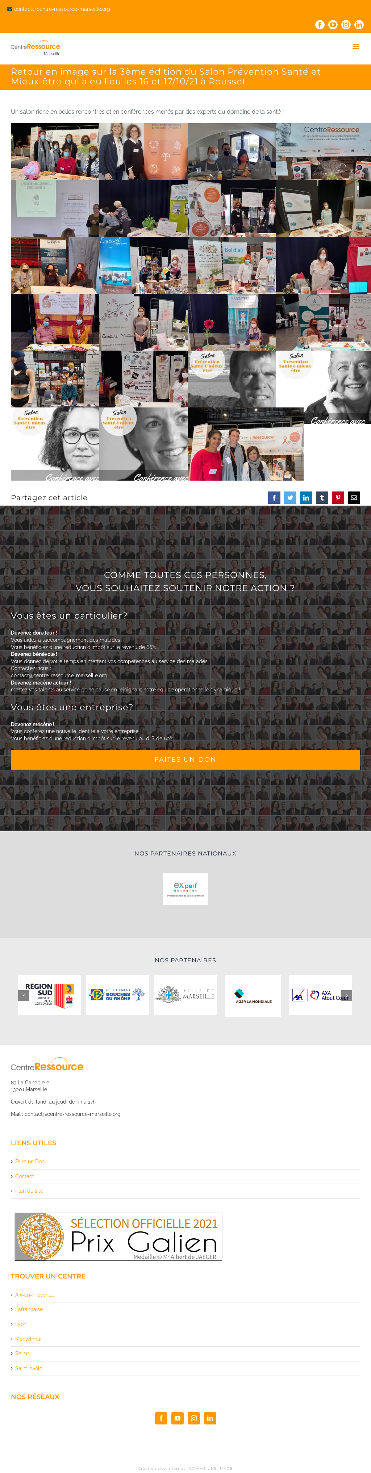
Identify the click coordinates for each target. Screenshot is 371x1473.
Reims (22, 1353)
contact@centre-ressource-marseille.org (62, 9)
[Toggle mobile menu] (356, 46)
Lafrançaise (29, 1309)
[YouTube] (177, 1418)
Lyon (20, 1324)
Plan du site (29, 1191)
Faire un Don (30, 1161)
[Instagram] (194, 1418)
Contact (24, 1176)
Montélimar (28, 1339)
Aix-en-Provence (34, 1295)
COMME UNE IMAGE (211, 1468)
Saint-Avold (29, 1368)
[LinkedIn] (210, 1418)
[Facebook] (161, 1418)
